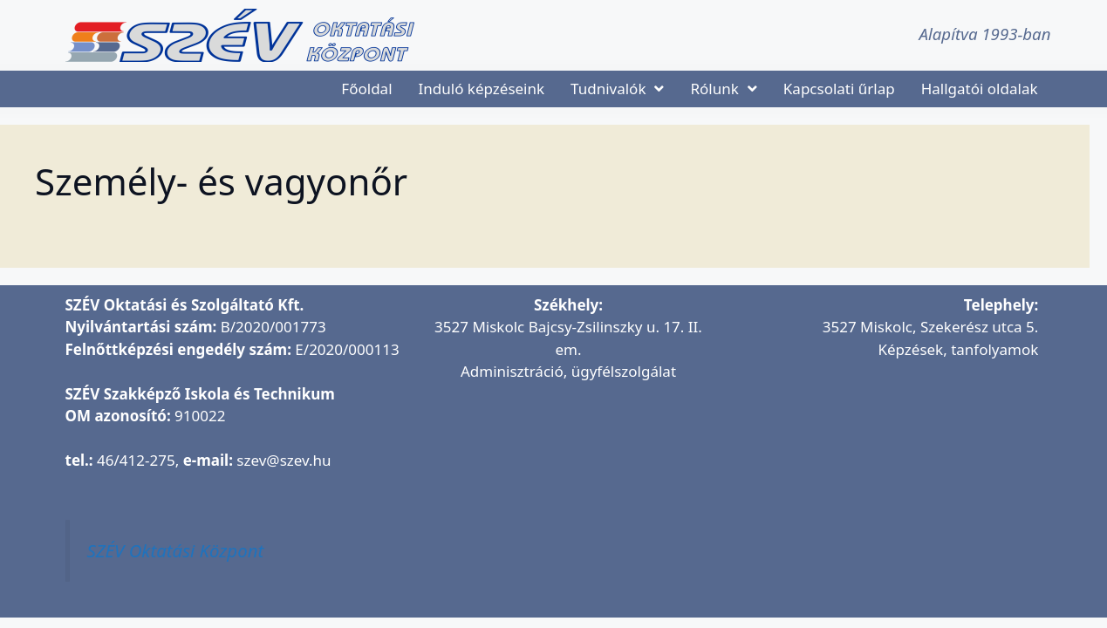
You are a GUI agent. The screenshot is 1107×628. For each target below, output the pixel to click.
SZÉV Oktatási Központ (175, 550)
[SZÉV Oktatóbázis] (882, 479)
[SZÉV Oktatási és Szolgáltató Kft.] (567, 500)
